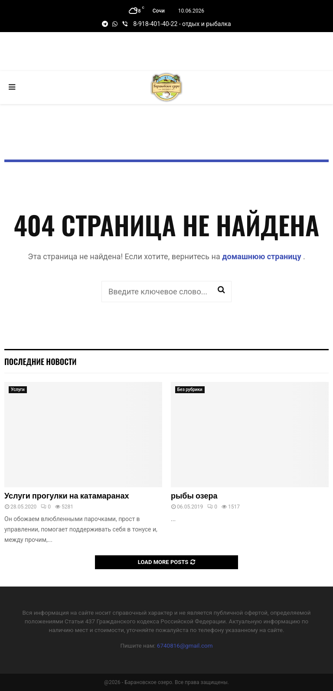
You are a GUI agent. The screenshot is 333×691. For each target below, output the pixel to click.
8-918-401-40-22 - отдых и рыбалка (182, 23)
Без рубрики (189, 389)
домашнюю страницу (262, 256)
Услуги (18, 389)
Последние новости (40, 361)
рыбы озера (194, 496)
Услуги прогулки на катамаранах (66, 496)
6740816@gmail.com (185, 645)
